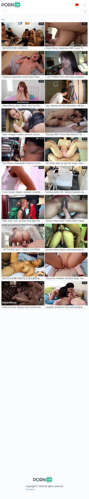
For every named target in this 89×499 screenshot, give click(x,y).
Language (76, 5)
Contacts (30, 489)
